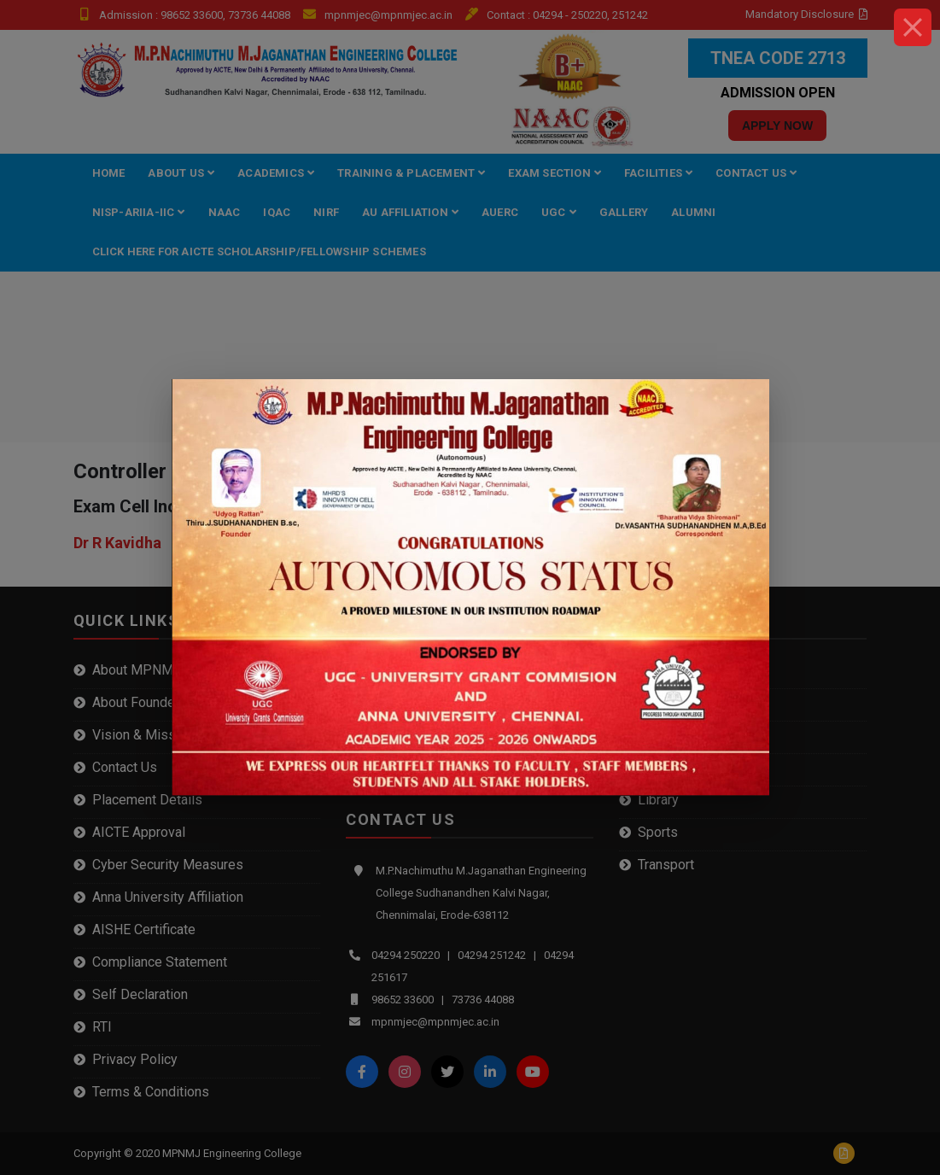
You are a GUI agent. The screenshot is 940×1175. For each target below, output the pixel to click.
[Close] (912, 27)
